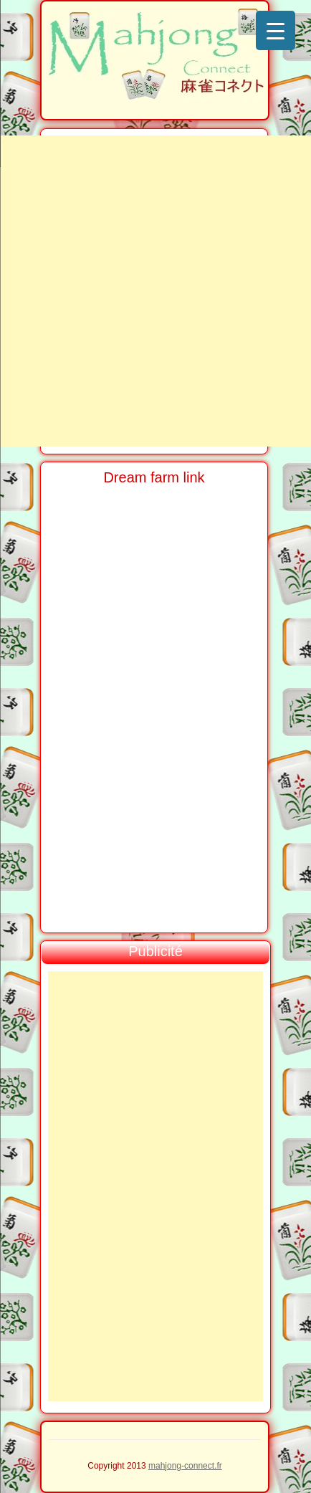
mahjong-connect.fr (185, 1466)
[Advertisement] (155, 291)
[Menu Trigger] (275, 30)
